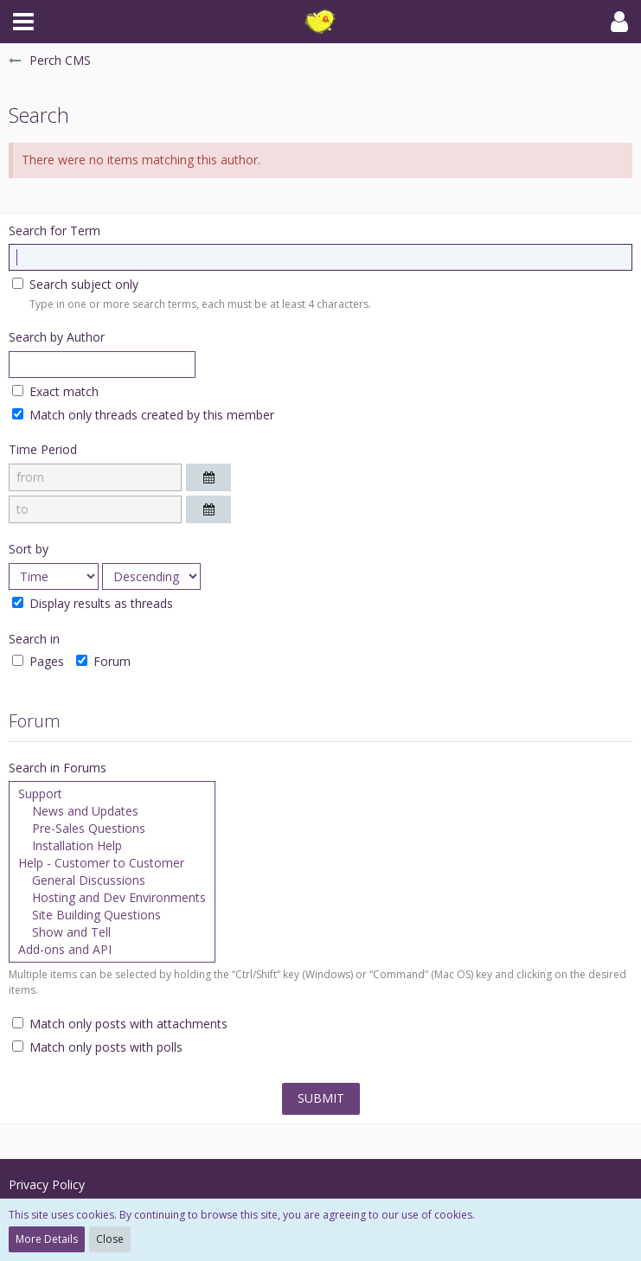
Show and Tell (112, 932)
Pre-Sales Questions (112, 828)
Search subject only (75, 284)
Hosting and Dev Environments (112, 897)
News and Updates (112, 811)
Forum (103, 661)
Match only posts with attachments (120, 1023)
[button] (23, 21)
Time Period (43, 449)
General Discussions (112, 880)
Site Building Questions (112, 915)
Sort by (28, 549)
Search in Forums (57, 767)
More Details (47, 1239)
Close (110, 1239)
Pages (38, 661)
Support (112, 794)
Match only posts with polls (97, 1047)
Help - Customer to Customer (112, 863)
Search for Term (54, 230)
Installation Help (112, 846)
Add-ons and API (112, 949)
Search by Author (57, 337)
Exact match (55, 391)
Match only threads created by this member (143, 414)
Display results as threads (92, 603)
